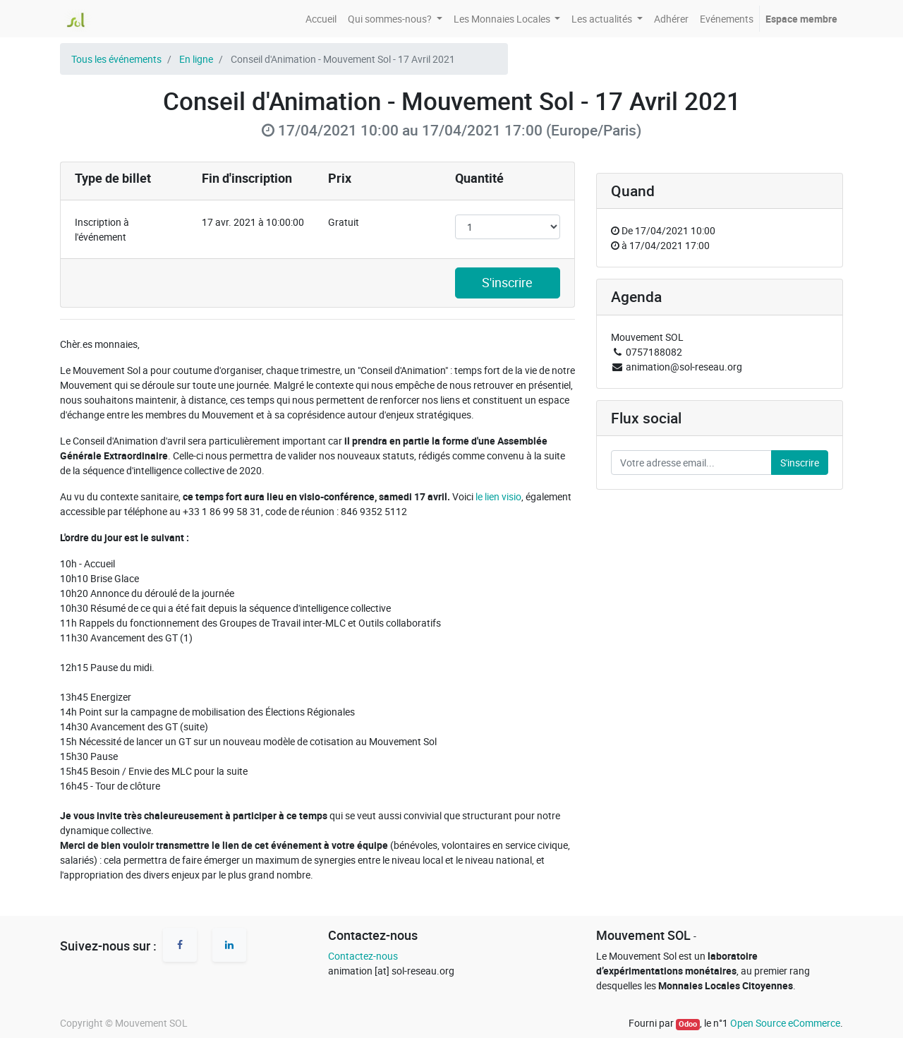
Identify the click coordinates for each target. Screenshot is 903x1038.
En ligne (196, 59)
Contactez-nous (363, 955)
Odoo (688, 1024)
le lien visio (498, 496)
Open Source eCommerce (785, 1023)
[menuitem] (321, 19)
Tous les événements (116, 59)
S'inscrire (507, 282)
